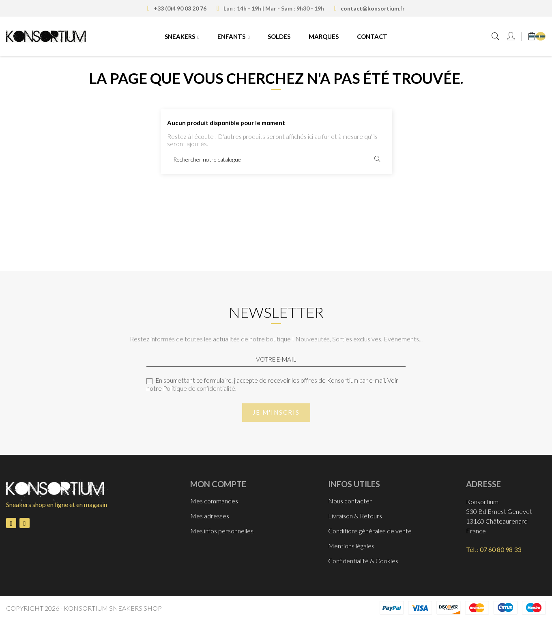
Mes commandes (214, 501)
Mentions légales (351, 546)
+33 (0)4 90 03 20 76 (180, 8)
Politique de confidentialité (199, 388)
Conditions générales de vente (370, 531)
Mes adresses (209, 516)
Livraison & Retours (355, 516)
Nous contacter (350, 501)
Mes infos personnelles (221, 531)
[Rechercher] (276, 159)
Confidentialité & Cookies (363, 561)
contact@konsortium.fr (373, 8)
